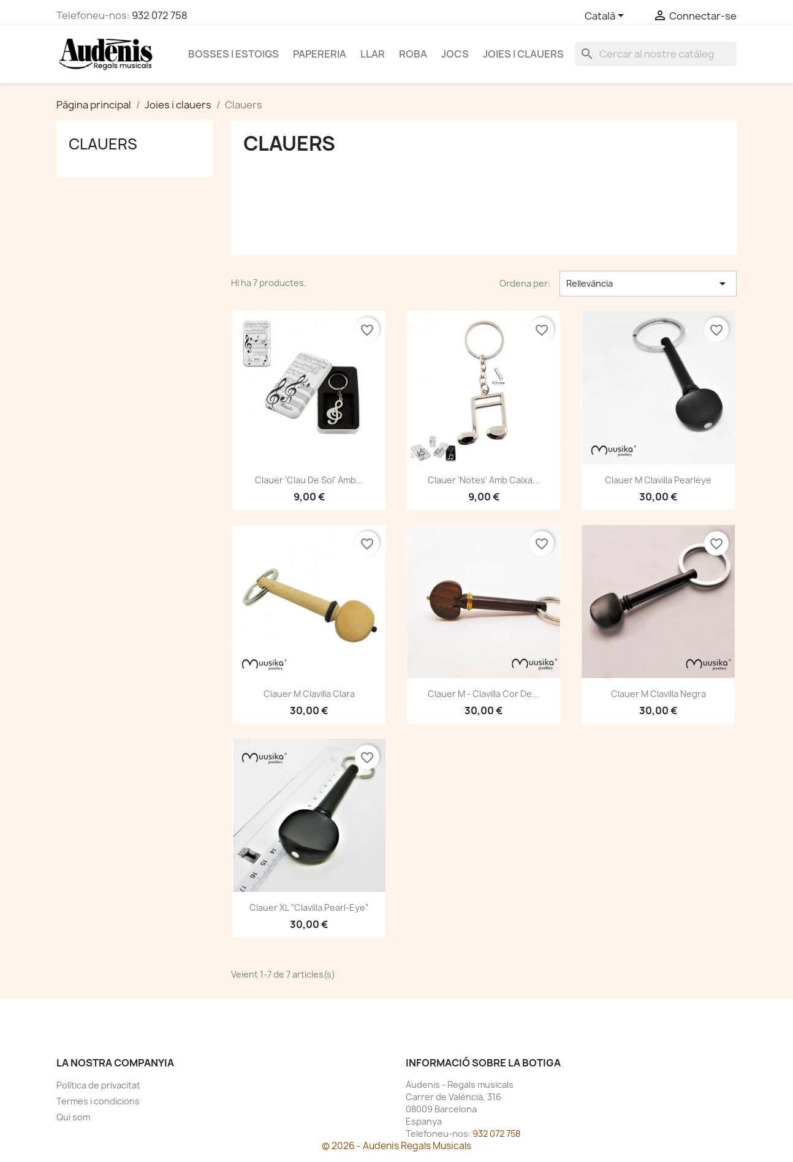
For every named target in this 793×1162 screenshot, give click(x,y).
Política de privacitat (98, 1085)
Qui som (73, 1117)
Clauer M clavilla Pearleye (658, 480)
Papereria (319, 54)
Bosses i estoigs (233, 54)
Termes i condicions (98, 1101)
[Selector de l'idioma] (606, 16)
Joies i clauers (523, 54)
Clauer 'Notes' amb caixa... (484, 480)
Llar (372, 54)
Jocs (455, 54)
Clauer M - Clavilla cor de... (483, 694)
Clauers (103, 144)
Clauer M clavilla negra (658, 694)
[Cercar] (656, 54)
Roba (413, 54)
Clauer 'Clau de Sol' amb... (309, 480)
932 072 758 (160, 15)
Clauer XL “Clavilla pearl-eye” (309, 907)
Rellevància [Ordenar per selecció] (648, 283)
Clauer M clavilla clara (309, 694)
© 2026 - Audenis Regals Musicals (396, 1145)
